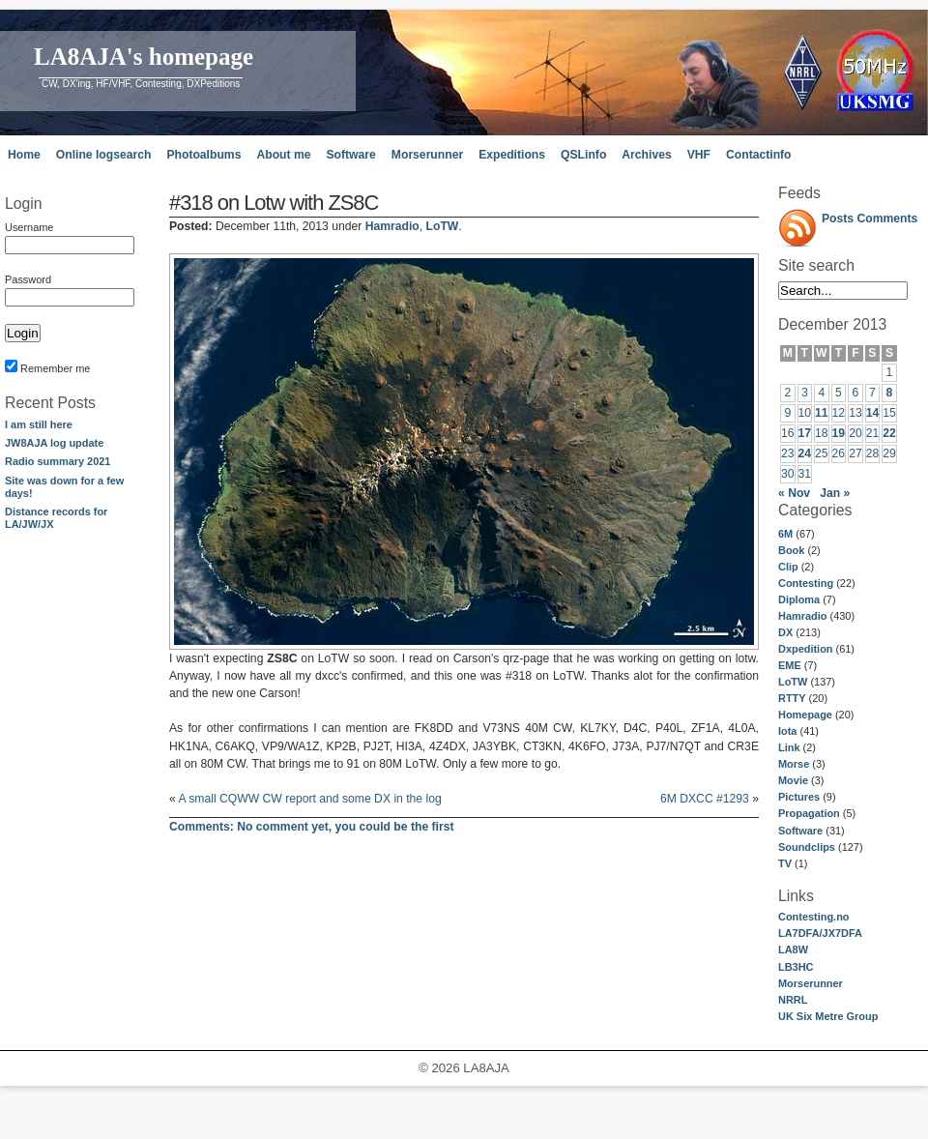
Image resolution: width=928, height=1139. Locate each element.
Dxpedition (805, 649)
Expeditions (511, 154)
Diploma (799, 599)
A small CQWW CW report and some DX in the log (309, 798)
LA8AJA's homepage (143, 57)
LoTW (792, 681)
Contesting (805, 583)
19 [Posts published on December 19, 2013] (839, 433)
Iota (787, 731)
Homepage (805, 714)
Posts (838, 218)
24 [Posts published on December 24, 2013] (805, 453)
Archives (646, 154)
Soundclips (806, 847)
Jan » (835, 493)
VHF (698, 154)
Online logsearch (104, 154)
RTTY (792, 698)
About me (283, 154)
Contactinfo (759, 154)
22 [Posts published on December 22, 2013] (889, 433)
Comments (887, 218)
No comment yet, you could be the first (311, 826)
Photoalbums (203, 154)
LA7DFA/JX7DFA (820, 933)
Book (791, 550)
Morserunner (427, 154)
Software (350, 154)
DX (785, 632)
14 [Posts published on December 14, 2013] (873, 413)
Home (24, 154)
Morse (793, 764)
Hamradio (802, 616)
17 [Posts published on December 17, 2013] (805, 433)
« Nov (794, 493)
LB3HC (795, 967)
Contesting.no (814, 916)
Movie (793, 780)
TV (785, 863)
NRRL (792, 1000)
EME (789, 665)
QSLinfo (583, 154)
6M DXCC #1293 (704, 798)
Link (788, 747)
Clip (788, 566)
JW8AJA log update (54, 443)
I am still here (38, 424)
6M (785, 534)
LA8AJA (485, 1068)
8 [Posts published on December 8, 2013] (889, 392)
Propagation (809, 813)
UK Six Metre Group (828, 1016)
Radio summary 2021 (57, 461)
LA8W (793, 949)
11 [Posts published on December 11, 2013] (821, 413)
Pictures (799, 797)
